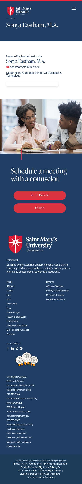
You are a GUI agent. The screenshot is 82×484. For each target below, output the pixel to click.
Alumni (10, 290)
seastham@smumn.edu (25, 67)
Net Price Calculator (55, 299)
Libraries (50, 282)
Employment (12, 321)
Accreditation (36, 463)
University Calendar (55, 295)
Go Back (11, 19)
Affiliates (10, 286)
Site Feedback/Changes (18, 330)
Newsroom (12, 304)
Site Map (11, 334)
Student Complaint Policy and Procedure (41, 474)
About (9, 282)
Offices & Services (54, 286)
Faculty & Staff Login (16, 317)
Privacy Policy (21, 463)
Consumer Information (17, 325)
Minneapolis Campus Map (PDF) (22, 398)
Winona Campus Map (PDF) (20, 424)
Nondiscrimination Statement (41, 477)
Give (9, 295)
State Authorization (28, 470)
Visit (8, 299)
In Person (39, 195)
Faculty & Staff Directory (57, 290)
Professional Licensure (56, 463)
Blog (9, 308)
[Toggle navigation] (74, 8)
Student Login (13, 312)
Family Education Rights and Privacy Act (41, 467)
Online (39, 208)
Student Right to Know (51, 470)
